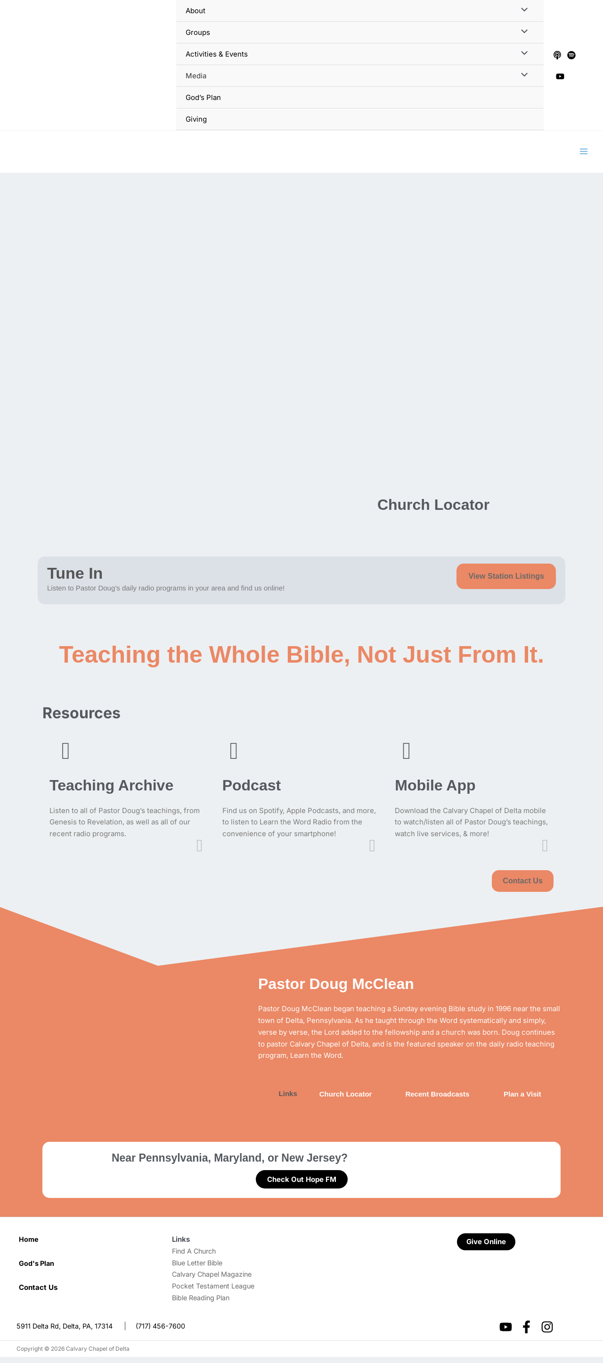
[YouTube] (560, 76)
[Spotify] (571, 55)
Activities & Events (217, 54)
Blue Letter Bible (200, 1268)
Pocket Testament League (215, 1291)
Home (29, 1244)
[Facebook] (526, 1332)
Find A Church (196, 1256)
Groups (198, 32)
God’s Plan (203, 97)
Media (196, 75)
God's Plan (37, 1268)
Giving (196, 119)
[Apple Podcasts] (557, 55)
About (195, 10)
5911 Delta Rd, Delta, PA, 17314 (66, 1331)
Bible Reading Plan (203, 1303)
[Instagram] (547, 1332)
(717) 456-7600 (165, 1331)
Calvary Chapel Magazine (214, 1280)
